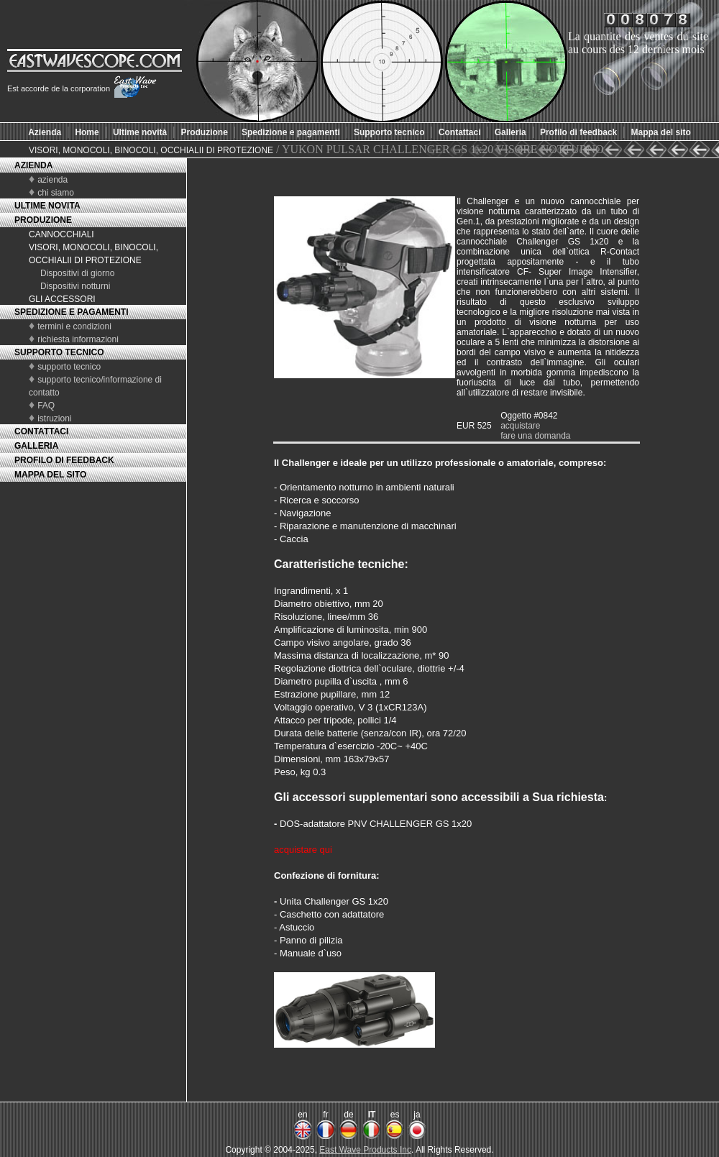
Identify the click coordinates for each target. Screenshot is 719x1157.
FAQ (46, 406)
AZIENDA (33, 165)
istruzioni (54, 418)
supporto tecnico (69, 367)
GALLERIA (36, 446)
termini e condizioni (74, 326)
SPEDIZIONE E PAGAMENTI (71, 312)
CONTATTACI (41, 431)
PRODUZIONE (43, 220)
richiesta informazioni (78, 339)
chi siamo (55, 193)
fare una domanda (535, 436)
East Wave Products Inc (365, 1150)
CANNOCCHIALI (61, 234)
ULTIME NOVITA (47, 206)
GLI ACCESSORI (62, 299)
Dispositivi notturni (75, 286)
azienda (52, 180)
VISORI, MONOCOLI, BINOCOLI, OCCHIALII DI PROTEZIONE (151, 150)
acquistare (520, 426)
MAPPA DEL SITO (50, 475)
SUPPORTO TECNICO (59, 352)
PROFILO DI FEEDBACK (64, 460)
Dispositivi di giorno (77, 273)
